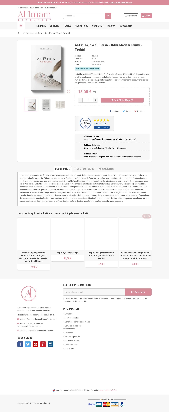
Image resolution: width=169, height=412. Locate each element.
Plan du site (69, 349)
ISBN (77, 64)
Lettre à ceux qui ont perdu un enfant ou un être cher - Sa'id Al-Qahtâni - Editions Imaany (135, 256)
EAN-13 (78, 61)
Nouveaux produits (72, 337)
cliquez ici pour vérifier (107, 390)
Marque (78, 56)
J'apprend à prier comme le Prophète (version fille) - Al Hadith (101, 256)
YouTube (35, 344)
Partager (114, 111)
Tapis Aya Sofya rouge (67, 253)
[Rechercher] (87, 16)
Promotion (69, 333)
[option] (34, 244)
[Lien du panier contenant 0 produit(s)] (146, 15)
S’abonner (138, 292)
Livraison (68, 314)
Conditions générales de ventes (77, 322)
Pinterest (140, 111)
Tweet (127, 111)
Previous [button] (144, 213)
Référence (79, 59)
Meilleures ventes (72, 341)
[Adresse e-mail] (94, 292)
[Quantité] (87, 100)
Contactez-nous (71, 345)
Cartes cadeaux (50, 8)
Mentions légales (72, 318)
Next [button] (149, 213)
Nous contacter (36, 8)
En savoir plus (23, 8)
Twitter (28, 344)
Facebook (20, 344)
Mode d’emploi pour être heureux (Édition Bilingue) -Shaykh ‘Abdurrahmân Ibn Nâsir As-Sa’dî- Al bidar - (33, 257)
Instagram (50, 344)
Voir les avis (102, 127)
